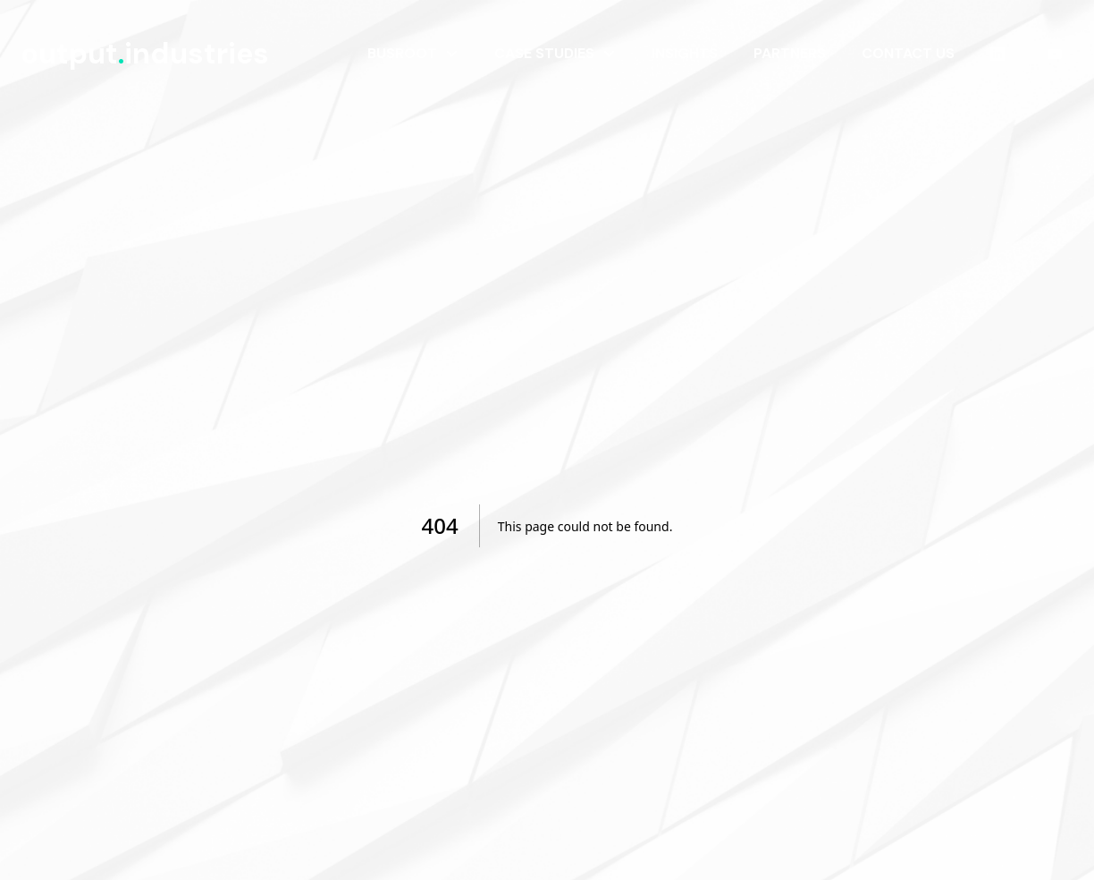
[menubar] (718, 54)
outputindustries (145, 53)
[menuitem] (412, 54)
